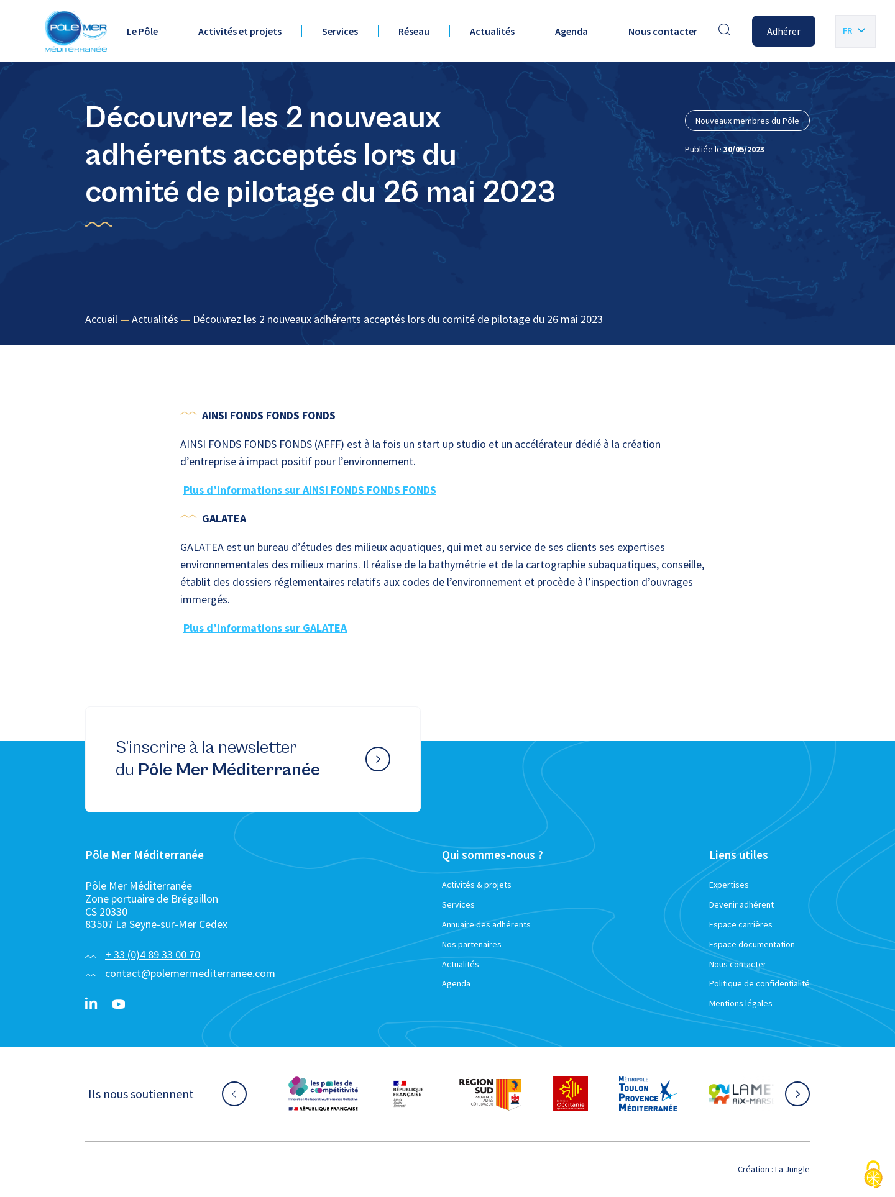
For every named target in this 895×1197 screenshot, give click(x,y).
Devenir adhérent (741, 904)
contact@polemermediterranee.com (190, 973)
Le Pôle (142, 31)
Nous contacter (662, 31)
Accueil (101, 319)
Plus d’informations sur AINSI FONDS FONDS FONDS (309, 490)
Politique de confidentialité (759, 983)
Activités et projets (240, 31)
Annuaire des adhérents (486, 924)
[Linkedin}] (91, 1004)
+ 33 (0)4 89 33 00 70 (152, 954)
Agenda (571, 31)
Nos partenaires (472, 944)
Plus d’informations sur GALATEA (265, 628)
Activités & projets (477, 884)
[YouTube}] (118, 1004)
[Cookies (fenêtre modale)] (873, 1175)
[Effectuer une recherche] (724, 31)
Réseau (413, 31)
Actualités (492, 31)
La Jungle (792, 1169)
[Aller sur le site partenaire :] (323, 1093)
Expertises (729, 884)
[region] (447, 319)
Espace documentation (752, 944)
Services (340, 31)
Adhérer (784, 31)
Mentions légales (741, 1003)
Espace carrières (741, 924)
